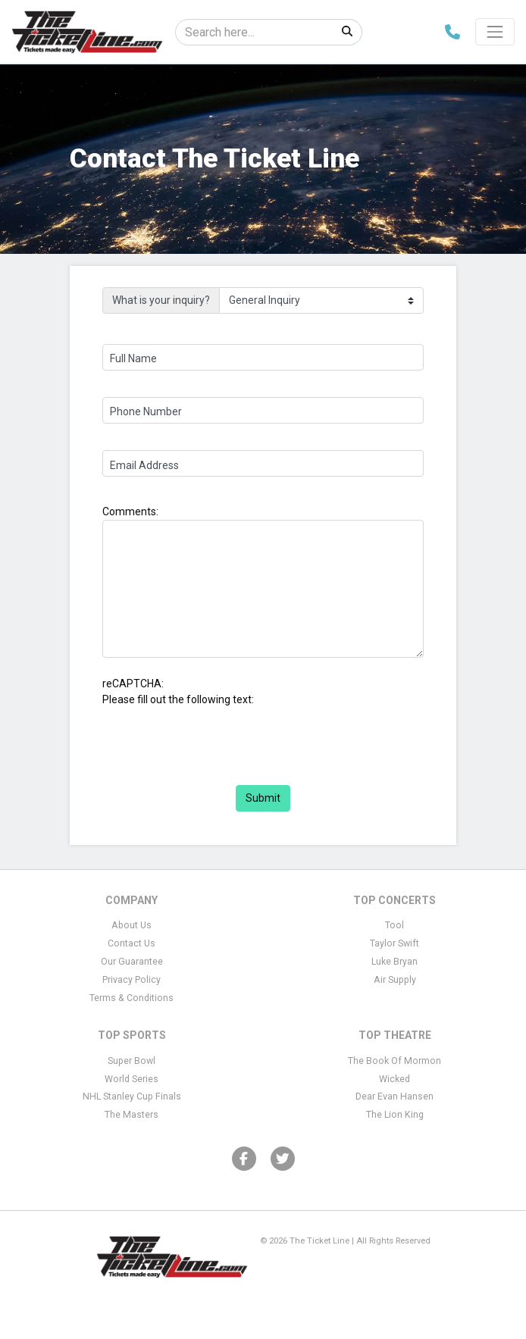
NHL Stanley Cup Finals (132, 1096)
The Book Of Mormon (394, 1061)
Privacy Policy (131, 980)
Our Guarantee (132, 961)
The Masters (131, 1114)
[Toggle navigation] (495, 31)
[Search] (254, 32)
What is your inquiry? (161, 300)
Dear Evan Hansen (394, 1096)
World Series (131, 1079)
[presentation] (217, 737)
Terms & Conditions (131, 998)
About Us (131, 925)
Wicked (394, 1079)
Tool (394, 925)
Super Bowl (131, 1061)
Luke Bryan (394, 961)
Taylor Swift (394, 943)
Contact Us (131, 943)
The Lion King (395, 1114)
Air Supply (395, 980)
